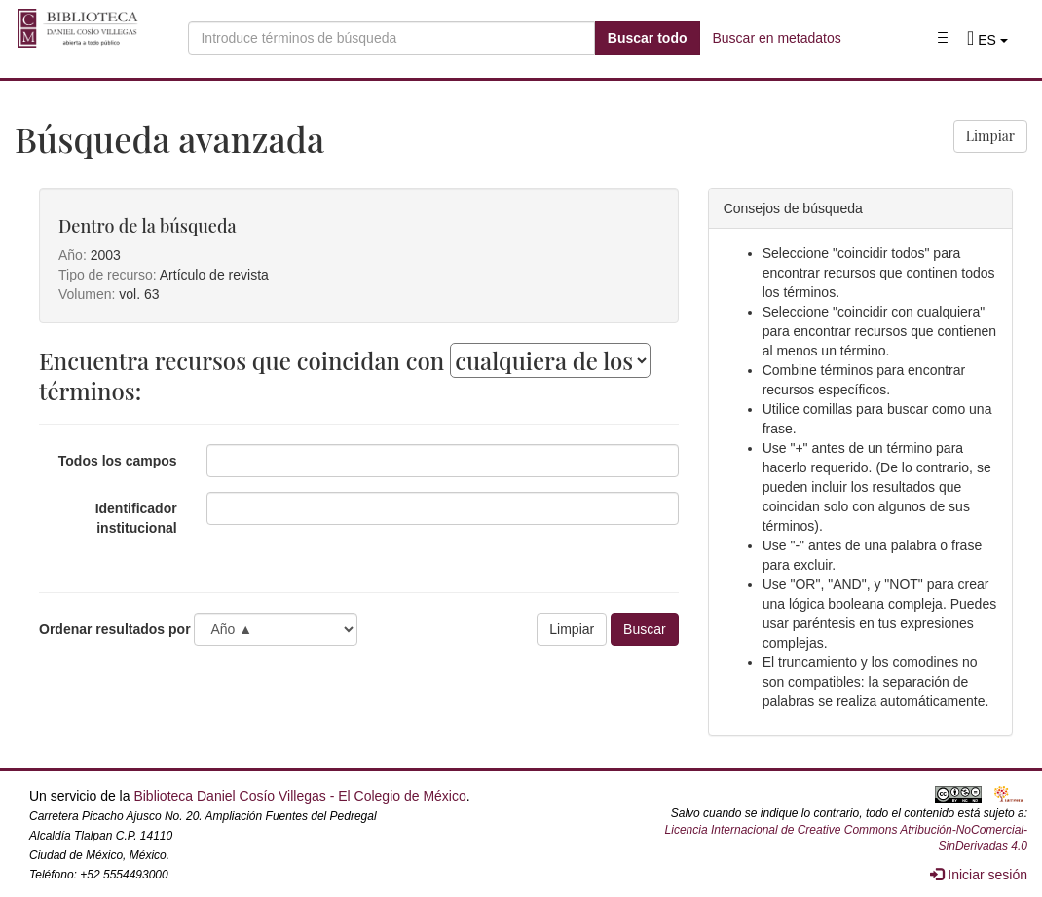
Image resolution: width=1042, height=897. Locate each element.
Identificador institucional (136, 518)
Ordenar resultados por (115, 629)
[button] (987, 40)
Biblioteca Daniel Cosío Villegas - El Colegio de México (299, 796)
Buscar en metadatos (777, 38)
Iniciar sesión (978, 874)
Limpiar (990, 136)
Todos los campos (117, 460)
